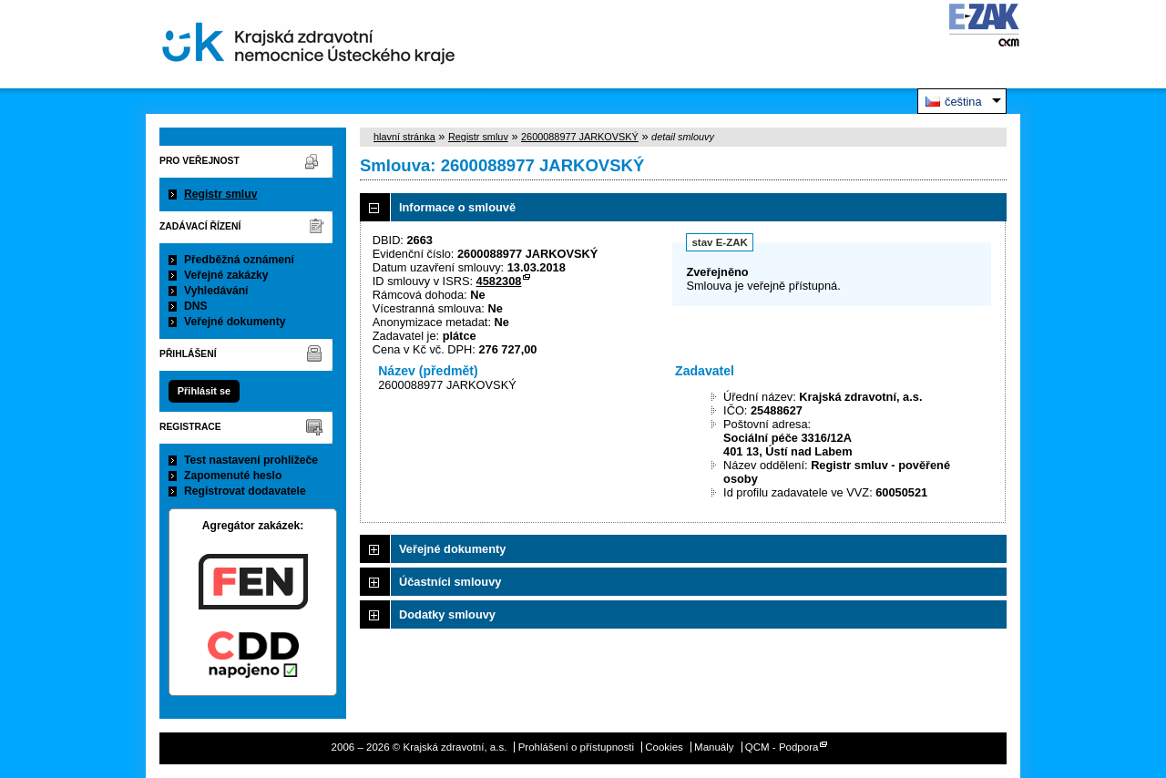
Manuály (714, 747)
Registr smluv (220, 194)
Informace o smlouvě (457, 207)
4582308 (499, 281)
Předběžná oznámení (239, 259)
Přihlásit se (204, 390)
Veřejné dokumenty (234, 321)
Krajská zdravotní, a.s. (309, 44)
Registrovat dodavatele (245, 491)
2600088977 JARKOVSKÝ (580, 136)
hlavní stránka (404, 136)
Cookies (664, 747)
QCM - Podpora (782, 747)
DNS (196, 306)
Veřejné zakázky (226, 275)
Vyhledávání (216, 290)
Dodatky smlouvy (447, 614)
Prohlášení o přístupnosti (576, 747)
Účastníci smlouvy (450, 582)
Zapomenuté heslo (232, 475)
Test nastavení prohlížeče (251, 460)
